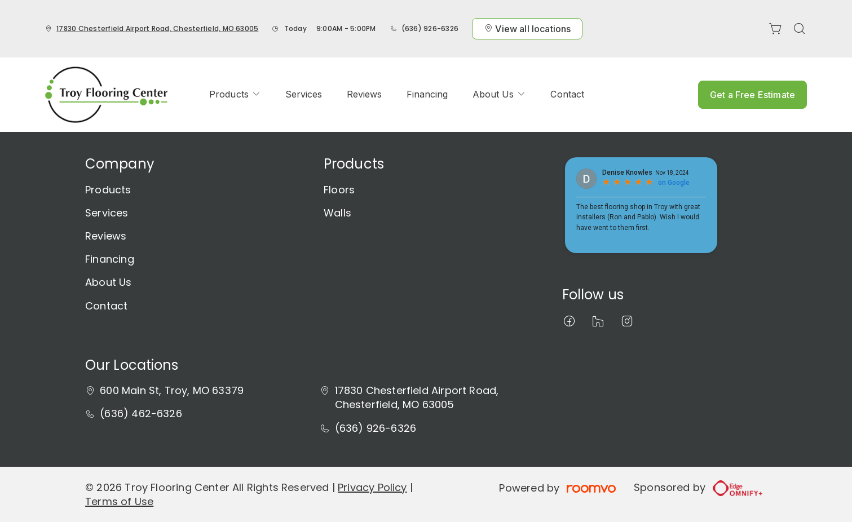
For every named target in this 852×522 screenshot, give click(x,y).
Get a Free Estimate (752, 94)
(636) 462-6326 (141, 413)
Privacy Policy (372, 487)
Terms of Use (119, 501)
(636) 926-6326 (429, 28)
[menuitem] (235, 94)
